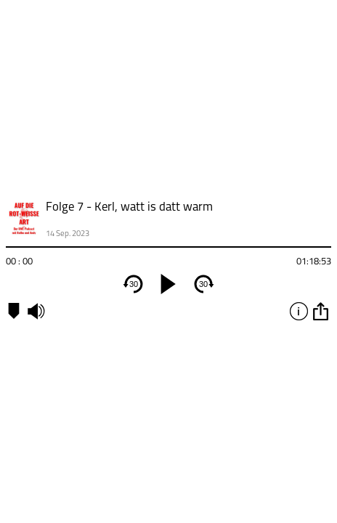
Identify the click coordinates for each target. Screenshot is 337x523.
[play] (168, 284)
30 (133, 284)
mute (35, 311)
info (298, 311)
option (320, 311)
